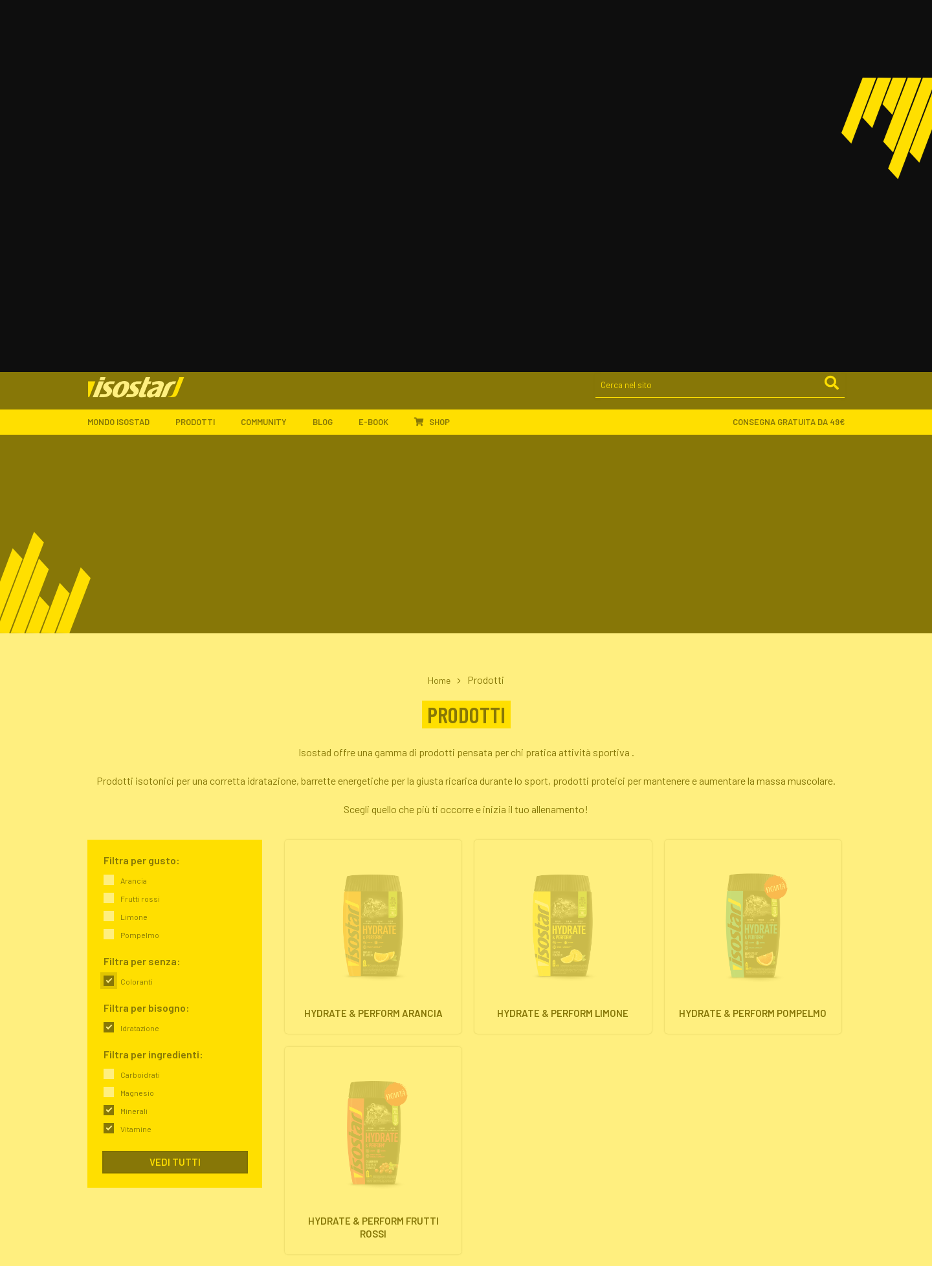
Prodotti (201, 63)
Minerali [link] (134, 748)
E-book (380, 63)
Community (270, 63)
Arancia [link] (133, 518)
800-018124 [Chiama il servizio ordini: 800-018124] (110, 1231)
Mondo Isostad (124, 63)
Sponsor (298, 1153)
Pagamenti (497, 1153)
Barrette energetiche (516, 1039)
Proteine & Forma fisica (716, 1054)
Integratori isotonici (515, 1023)
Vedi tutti (175, 799)
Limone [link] (134, 554)
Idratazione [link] (139, 665)
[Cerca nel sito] (720, 27)
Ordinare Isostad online (521, 1137)
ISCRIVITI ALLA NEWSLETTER (735, 1118)
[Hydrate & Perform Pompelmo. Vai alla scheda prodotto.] (753, 584)
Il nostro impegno (316, 1054)
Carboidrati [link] (140, 712)
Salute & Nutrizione (708, 1070)
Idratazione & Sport (709, 1039)
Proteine (492, 1054)
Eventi (294, 1168)
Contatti (299, 1085)
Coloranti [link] (136, 619)
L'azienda (300, 1023)
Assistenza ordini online (522, 1168)
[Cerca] (831, 26)
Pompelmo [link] (139, 572)
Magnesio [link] (137, 730)
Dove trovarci (308, 1070)
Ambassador (307, 1137)
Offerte (490, 1070)
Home (439, 317)
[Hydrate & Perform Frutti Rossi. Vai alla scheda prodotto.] (373, 810)
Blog (329, 63)
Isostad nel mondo (318, 1039)
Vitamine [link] (135, 766)
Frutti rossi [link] (140, 536)
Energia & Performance (715, 1023)
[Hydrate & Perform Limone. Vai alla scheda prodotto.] (562, 584)
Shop (432, 63)
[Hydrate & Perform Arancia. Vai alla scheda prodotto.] (373, 584)
